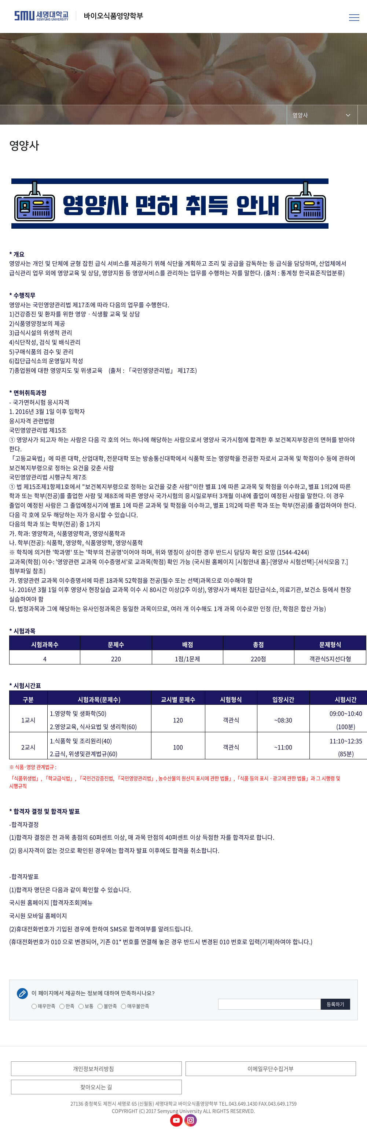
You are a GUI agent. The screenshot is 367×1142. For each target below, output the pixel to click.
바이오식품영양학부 (113, 16)
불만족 (107, 1005)
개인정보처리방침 (93, 1069)
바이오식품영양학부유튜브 (176, 1120)
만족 (66, 1005)
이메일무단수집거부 (270, 1069)
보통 (85, 1005)
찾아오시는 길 (96, 1087)
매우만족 (43, 1005)
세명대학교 (42, 16)
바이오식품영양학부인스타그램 (190, 1120)
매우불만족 (135, 1005)
